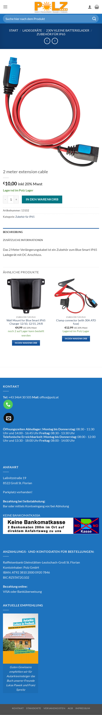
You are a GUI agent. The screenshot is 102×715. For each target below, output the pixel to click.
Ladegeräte (32, 30)
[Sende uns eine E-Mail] (9, 418)
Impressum (82, 708)
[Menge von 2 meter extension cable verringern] (5, 199)
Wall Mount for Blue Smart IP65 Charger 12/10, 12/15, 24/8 (25, 322)
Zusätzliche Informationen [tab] (23, 240)
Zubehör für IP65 (51, 34)
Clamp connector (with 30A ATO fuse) (76, 322)
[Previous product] (55, 41)
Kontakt (18, 708)
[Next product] (47, 41)
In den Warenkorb (42, 199)
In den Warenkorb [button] (26, 343)
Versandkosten (54, 708)
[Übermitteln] (94, 18)
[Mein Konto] (90, 7)
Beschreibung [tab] (13, 232)
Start (13, 30)
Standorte (33, 708)
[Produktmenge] (11, 199)
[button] (5, 7)
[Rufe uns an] (8, 404)
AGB (70, 708)
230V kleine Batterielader (67, 30)
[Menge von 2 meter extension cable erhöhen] (16, 199)
